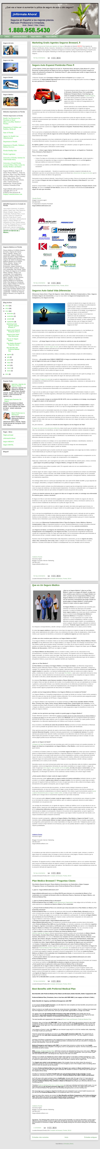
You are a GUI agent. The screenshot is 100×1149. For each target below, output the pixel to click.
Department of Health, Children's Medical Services (13, 146)
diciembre (10, 313)
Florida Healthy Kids (10, 150)
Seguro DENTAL (51, 36)
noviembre (10, 316)
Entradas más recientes (40, 1137)
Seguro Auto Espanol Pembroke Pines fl (53, 65)
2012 (7, 311)
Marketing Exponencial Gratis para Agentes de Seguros (48, 46)
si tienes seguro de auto (51, 346)
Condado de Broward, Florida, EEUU (60, 578)
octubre (9, 319)
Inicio (7, 36)
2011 (7, 374)
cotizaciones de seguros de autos (82, 173)
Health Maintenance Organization (63, 902)
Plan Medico (68, 673)
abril (8, 365)
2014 (7, 305)
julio (8, 357)
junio (8, 360)
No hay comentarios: (40, 58)
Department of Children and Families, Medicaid (12, 128)
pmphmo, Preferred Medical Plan (44, 1051)
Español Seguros (90, 95)
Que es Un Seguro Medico (46, 585)
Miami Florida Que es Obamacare (18, 413)
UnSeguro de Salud (38, 744)
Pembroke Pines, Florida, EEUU (59, 285)
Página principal (8, 435)
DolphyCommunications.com (12, 194)
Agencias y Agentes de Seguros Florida (19, 385)
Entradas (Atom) (68, 1143)
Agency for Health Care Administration (10, 137)
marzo (9, 368)
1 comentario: (38, 1127)
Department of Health (10, 141)
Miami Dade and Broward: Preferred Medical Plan (77, 1019)
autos (68, 768)
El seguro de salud (44, 379)
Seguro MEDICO (36, 36)
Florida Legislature (9, 154)
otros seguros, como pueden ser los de (54, 768)
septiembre (10, 322)
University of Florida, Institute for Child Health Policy (14, 158)
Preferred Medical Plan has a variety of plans (51, 1085)
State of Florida (8, 132)
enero (9, 371)
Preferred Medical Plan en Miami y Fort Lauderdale (53, 947)
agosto (9, 354)
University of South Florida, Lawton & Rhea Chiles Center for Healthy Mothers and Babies (14, 165)
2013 (7, 308)
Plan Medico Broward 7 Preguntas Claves (54, 881)
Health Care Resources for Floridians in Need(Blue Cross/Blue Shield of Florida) (11, 120)
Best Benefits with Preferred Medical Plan (54, 989)
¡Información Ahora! (20, 36)
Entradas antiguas (90, 1137)
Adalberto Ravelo (37, 557)
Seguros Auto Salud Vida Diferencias (51, 290)
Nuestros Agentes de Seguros (41, 933)
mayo (9, 362)
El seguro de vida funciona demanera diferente (45, 428)
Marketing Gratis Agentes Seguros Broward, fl (56, 42)
